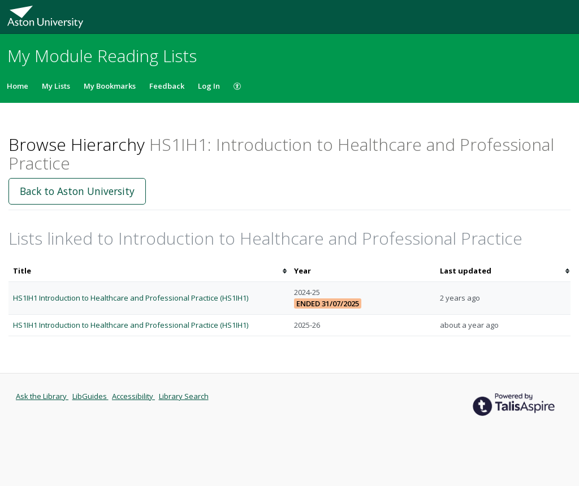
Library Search (184, 396)
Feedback (166, 86)
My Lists (56, 86)
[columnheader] (149, 271)
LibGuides (90, 396)
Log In (209, 86)
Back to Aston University (77, 191)
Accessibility (133, 396)
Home (17, 86)
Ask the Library (42, 396)
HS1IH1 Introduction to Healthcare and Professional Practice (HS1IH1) (130, 298)
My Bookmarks (110, 86)
